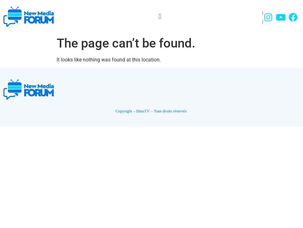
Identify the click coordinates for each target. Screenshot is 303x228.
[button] (159, 16)
